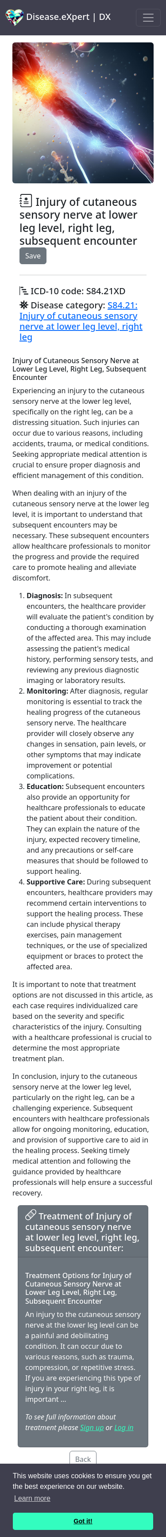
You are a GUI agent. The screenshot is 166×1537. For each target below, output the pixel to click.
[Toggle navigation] (148, 18)
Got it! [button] (82, 1521)
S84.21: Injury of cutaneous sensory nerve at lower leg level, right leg (81, 321)
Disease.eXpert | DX (58, 17)
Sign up (92, 1427)
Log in (123, 1427)
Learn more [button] (32, 1498)
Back (83, 1459)
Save (33, 256)
